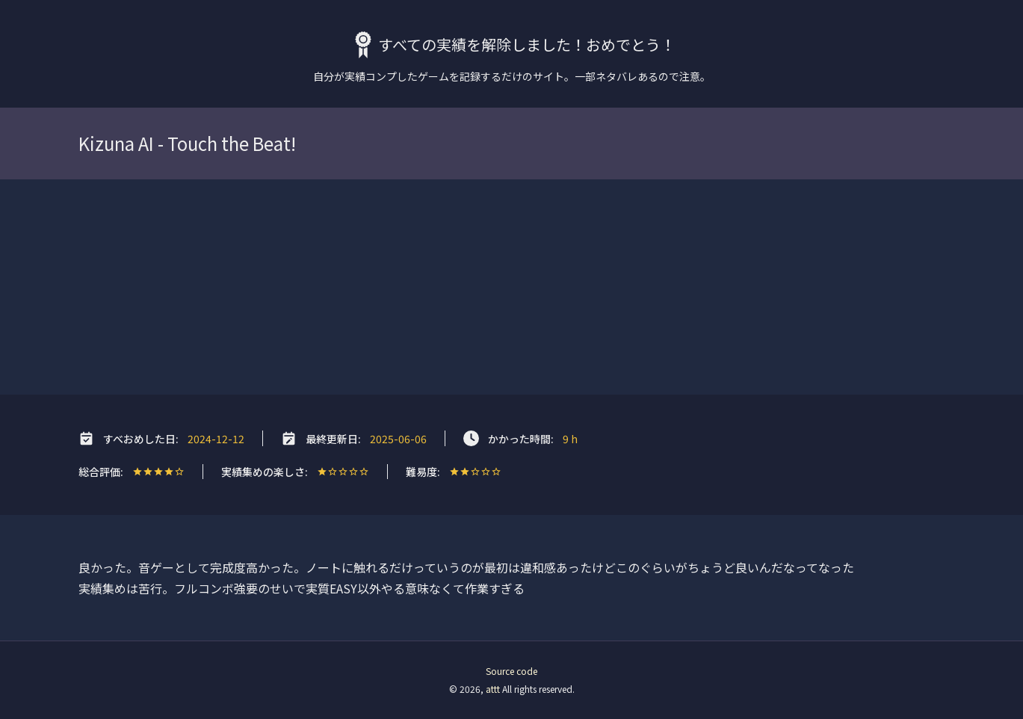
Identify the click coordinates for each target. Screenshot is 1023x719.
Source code (511, 670)
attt (493, 688)
